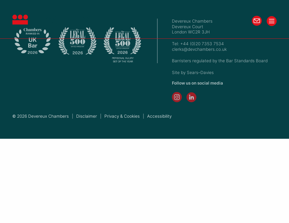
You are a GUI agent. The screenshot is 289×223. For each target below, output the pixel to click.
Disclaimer (86, 116)
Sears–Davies (200, 72)
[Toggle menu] (272, 21)
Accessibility (159, 116)
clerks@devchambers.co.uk (199, 49)
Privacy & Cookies (122, 116)
